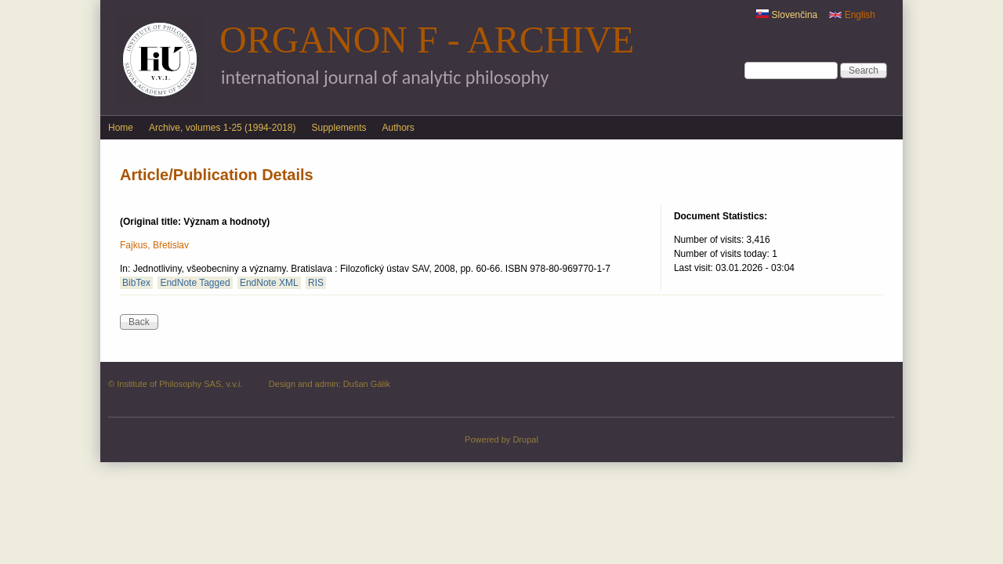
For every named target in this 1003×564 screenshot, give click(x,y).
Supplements (338, 127)
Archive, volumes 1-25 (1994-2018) (222, 127)
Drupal (525, 439)
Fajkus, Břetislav (154, 245)
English (852, 14)
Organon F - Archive (426, 39)
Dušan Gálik (366, 384)
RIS (316, 282)
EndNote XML (269, 282)
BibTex (136, 282)
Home (120, 127)
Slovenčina (786, 14)
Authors (398, 127)
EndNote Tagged (195, 282)
